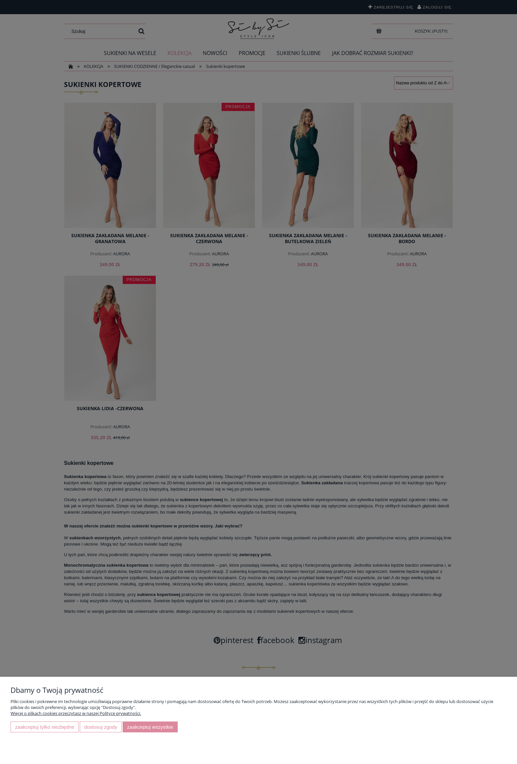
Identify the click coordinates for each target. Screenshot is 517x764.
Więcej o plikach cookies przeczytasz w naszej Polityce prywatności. (76, 713)
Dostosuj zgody (100, 727)
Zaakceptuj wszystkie (150, 727)
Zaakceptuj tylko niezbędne (44, 727)
